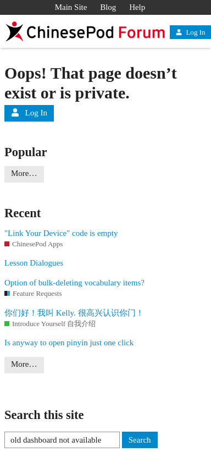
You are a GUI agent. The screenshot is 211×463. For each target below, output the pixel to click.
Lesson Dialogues (33, 262)
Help (137, 7)
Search (140, 440)
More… (24, 173)
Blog (108, 7)
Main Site (71, 7)
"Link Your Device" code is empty (61, 233)
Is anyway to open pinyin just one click (69, 342)
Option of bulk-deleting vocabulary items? (74, 282)
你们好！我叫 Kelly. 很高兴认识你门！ (74, 312)
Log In (190, 32)
